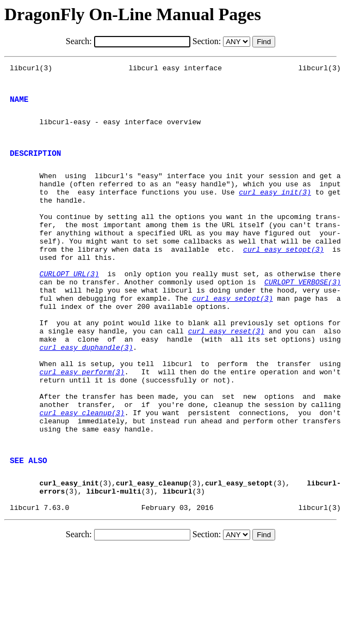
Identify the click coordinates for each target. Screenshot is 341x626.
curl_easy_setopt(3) (283, 278)
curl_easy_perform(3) (82, 425)
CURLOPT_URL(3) (69, 308)
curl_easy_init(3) (275, 210)
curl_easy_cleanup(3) (82, 474)
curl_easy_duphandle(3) (86, 396)
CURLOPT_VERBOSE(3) (302, 318)
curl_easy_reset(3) (226, 376)
